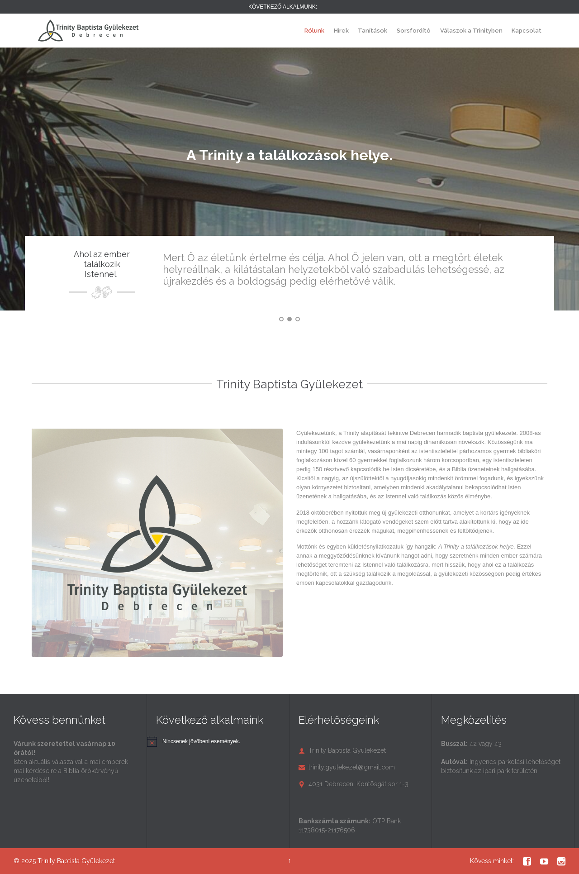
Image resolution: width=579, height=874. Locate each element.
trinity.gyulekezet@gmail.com (347, 767)
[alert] (201, 741)
